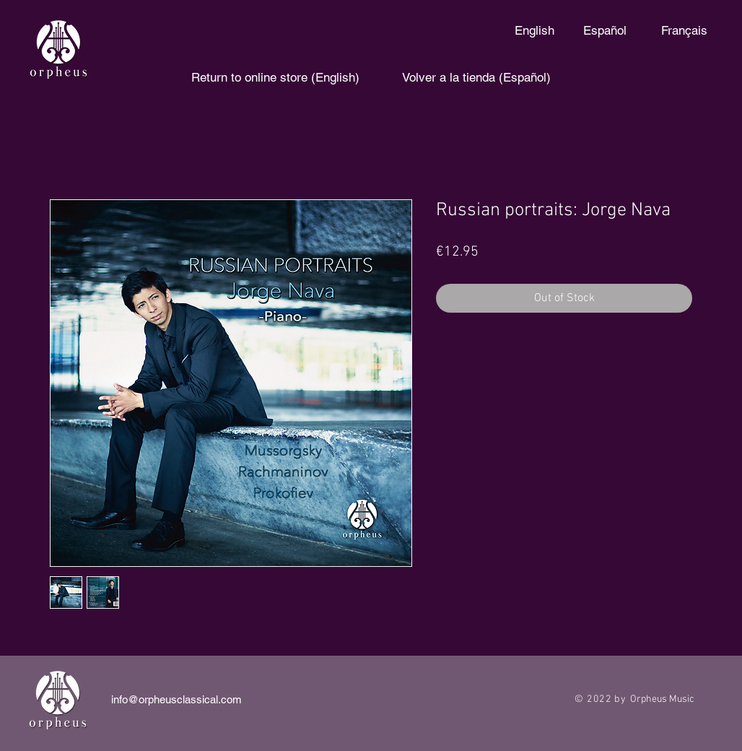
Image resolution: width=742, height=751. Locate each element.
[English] (534, 31)
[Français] (684, 31)
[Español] (604, 31)
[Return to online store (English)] (275, 78)
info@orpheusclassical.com (176, 699)
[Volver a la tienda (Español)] (476, 78)
